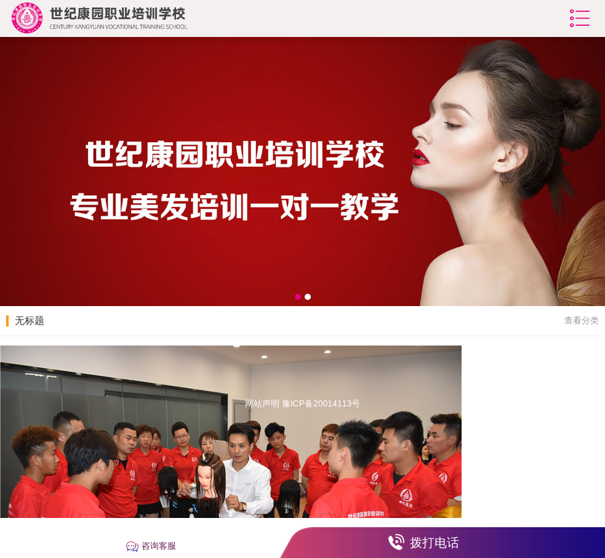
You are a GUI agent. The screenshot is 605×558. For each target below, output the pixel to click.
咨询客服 (159, 546)
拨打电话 (434, 542)
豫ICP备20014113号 (321, 403)
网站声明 (262, 403)
